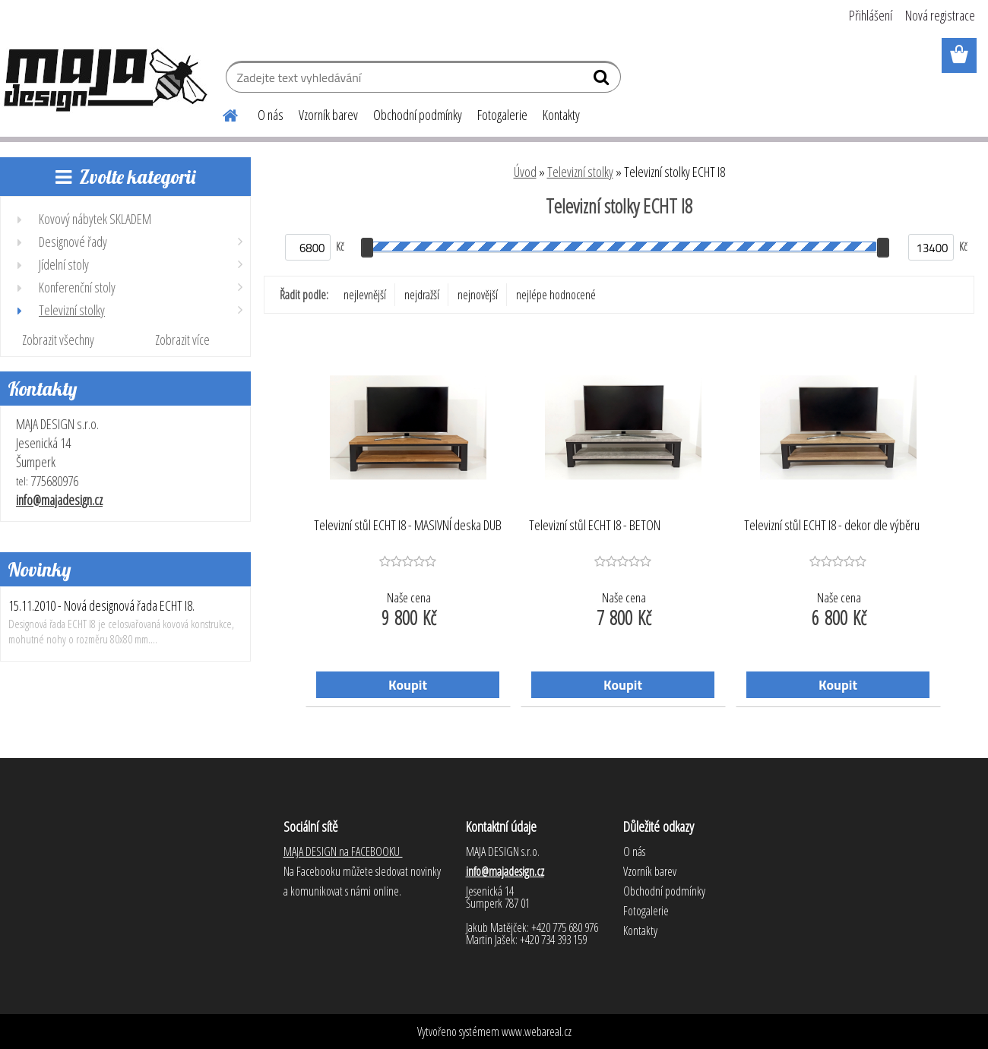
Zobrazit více (182, 339)
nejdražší (421, 294)
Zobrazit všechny (58, 339)
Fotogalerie (502, 115)
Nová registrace (940, 15)
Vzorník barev (328, 115)
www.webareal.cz (537, 1031)
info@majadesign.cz (59, 500)
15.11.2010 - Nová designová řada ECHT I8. (101, 605)
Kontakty (561, 115)
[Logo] (104, 79)
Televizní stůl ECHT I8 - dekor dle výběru (832, 525)
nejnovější (478, 294)
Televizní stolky (580, 172)
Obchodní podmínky (417, 115)
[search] (603, 80)
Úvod (525, 172)
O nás (270, 115)
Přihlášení (870, 15)
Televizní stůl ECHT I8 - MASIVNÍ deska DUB (408, 525)
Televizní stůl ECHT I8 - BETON (594, 525)
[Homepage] (221, 113)
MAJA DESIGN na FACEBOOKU (343, 851)
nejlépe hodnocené (556, 294)
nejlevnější (365, 294)
